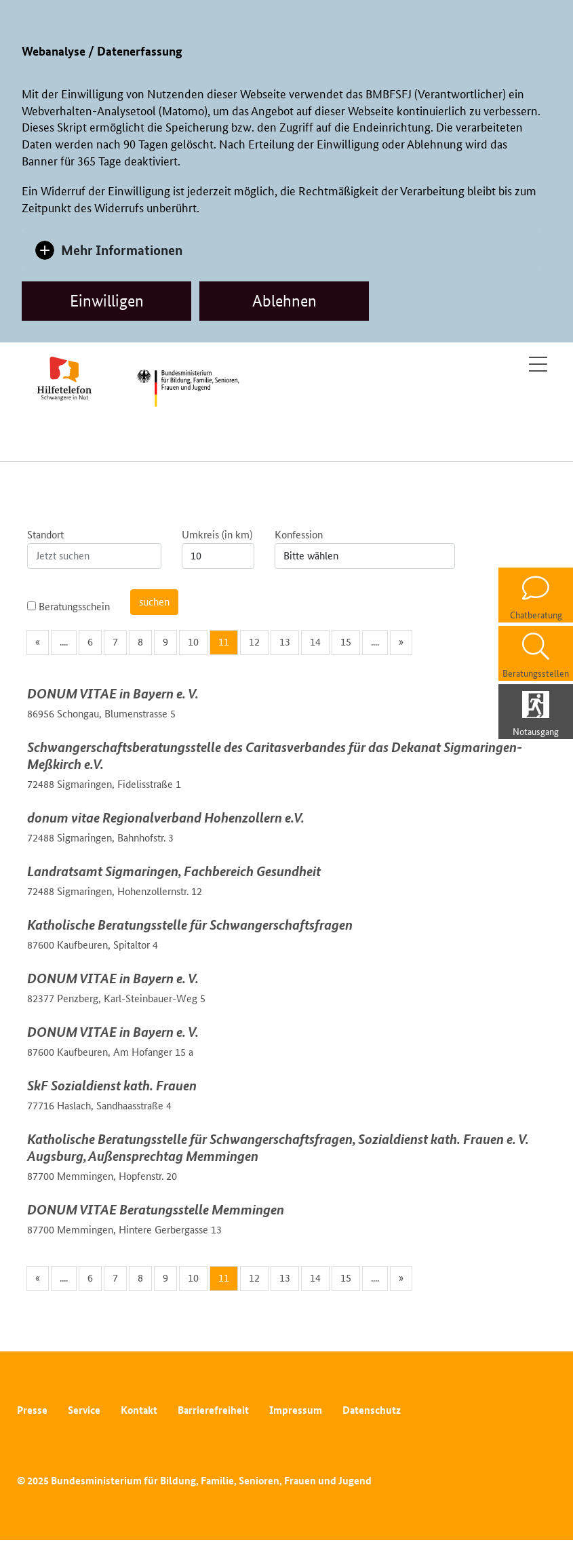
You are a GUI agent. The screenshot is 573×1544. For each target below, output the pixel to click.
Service (84, 1410)
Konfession (299, 534)
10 (193, 641)
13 (284, 641)
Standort (45, 534)
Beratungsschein (68, 606)
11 (223, 641)
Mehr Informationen (121, 249)
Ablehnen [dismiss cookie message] (284, 301)
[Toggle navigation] (538, 364)
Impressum (295, 1410)
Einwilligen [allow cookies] (107, 301)
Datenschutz (371, 1410)
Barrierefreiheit (213, 1410)
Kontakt (139, 1410)
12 (254, 641)
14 (315, 641)
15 (345, 641)
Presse (32, 1410)
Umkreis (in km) (217, 534)
